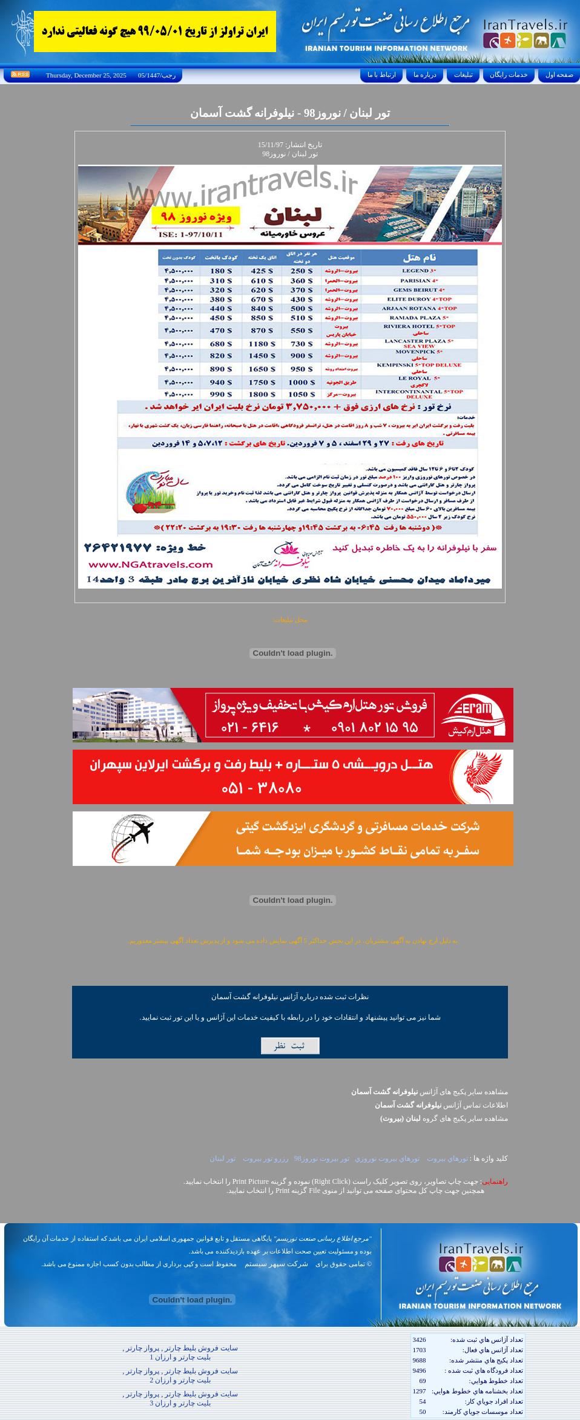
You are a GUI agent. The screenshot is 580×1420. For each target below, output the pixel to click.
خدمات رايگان (509, 74)
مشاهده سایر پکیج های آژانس (429, 1092)
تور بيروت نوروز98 (321, 1158)
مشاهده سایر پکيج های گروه (444, 1118)
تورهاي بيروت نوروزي (387, 1158)
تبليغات (463, 74)
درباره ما (425, 74)
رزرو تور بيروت (265, 1158)
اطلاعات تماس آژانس (441, 1105)
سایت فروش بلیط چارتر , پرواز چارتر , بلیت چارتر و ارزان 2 (180, 1375)
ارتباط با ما (382, 74)
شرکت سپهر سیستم (276, 1264)
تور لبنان (222, 1158)
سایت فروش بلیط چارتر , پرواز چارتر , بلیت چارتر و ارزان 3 (180, 1398)
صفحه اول (559, 74)
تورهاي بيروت (446, 1158)
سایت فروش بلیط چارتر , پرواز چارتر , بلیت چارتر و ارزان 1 (180, 1352)
